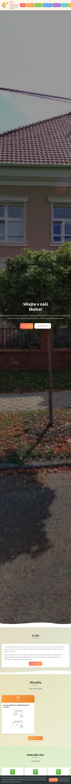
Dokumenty (47, 5)
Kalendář (38, 5)
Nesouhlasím (64, 780)
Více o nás (26, 326)
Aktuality (30, 5)
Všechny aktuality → (35, 738)
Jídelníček (57, 5)
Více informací (17, 782)
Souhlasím (53, 780)
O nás (23, 5)
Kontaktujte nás (42, 326)
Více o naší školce (35, 663)
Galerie (64, 5)
